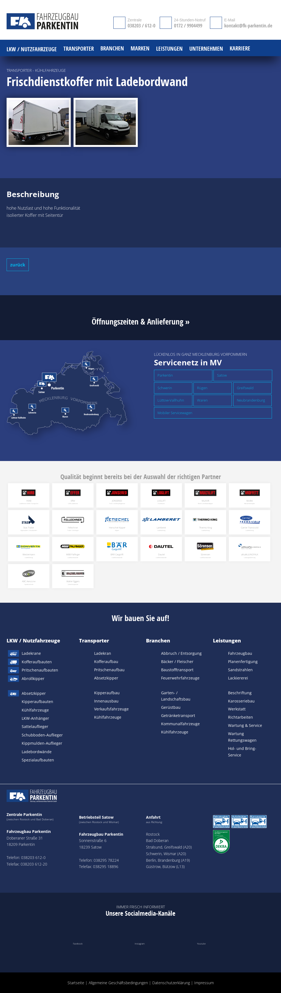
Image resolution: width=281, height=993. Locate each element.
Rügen (202, 387)
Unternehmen (206, 49)
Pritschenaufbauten (40, 670)
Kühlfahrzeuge (35, 710)
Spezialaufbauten (38, 759)
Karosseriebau (241, 701)
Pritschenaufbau (109, 669)
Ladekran (102, 653)
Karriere (240, 48)
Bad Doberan (157, 840)
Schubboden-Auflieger (42, 735)
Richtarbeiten (240, 717)
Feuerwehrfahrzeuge (180, 678)
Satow (222, 375)
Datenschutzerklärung (171, 982)
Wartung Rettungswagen (242, 737)
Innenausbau (106, 701)
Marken (140, 48)
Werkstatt (237, 709)
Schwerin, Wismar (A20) (166, 853)
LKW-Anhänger (35, 718)
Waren (202, 400)
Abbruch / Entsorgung (181, 653)
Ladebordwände (37, 751)
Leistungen (227, 640)
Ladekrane (31, 653)
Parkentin (165, 375)
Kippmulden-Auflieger (42, 743)
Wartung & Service (245, 725)
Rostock (153, 834)
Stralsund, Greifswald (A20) (169, 847)
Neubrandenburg (251, 400)
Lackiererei (238, 678)
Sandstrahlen (240, 669)
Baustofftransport (177, 669)
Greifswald (245, 387)
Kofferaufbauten (37, 661)
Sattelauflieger (35, 726)
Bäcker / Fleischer (177, 661)
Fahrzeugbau (240, 653)
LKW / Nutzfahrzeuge (33, 640)
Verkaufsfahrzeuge (111, 709)
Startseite (76, 982)
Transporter (94, 640)
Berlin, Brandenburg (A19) (168, 860)
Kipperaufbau (107, 692)
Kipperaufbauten (37, 701)
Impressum (204, 982)
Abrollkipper (33, 678)
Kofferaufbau (106, 661)
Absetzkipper (34, 693)
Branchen (158, 640)
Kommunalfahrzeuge (180, 723)
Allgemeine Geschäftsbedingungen (118, 982)
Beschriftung (240, 692)
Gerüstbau (171, 707)
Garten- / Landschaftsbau (175, 696)
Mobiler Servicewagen (175, 412)
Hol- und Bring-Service (242, 752)
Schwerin (165, 387)
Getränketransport (178, 715)
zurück (17, 265)
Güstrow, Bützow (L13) (165, 866)
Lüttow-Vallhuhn (171, 400)
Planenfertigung (243, 661)
